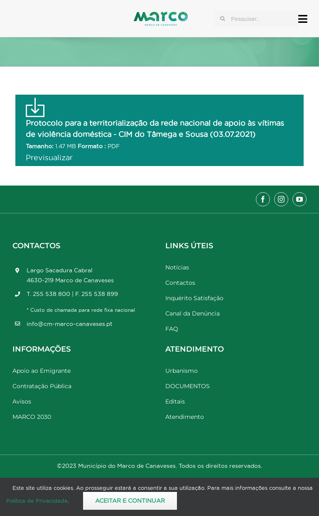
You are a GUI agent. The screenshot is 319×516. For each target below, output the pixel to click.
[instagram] (281, 199)
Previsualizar (49, 157)
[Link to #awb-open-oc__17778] (302, 19)
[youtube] (299, 199)
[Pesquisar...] (256, 18)
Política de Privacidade (37, 501)
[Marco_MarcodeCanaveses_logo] (161, 15)
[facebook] (263, 199)
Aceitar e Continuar (130, 500)
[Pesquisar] (222, 18)
